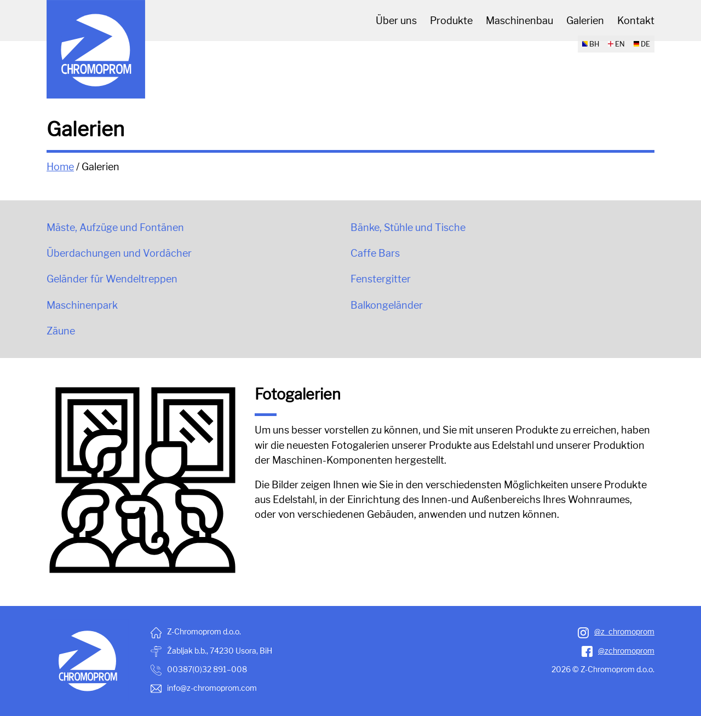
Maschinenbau (519, 20)
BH (590, 44)
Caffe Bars (375, 253)
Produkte (451, 20)
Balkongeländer (386, 305)
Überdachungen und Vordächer (119, 253)
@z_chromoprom (616, 631)
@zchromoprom (618, 650)
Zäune (61, 331)
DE (642, 44)
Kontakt (635, 20)
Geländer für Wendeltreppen (112, 279)
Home (60, 166)
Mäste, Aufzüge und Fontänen (115, 227)
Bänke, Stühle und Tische (408, 227)
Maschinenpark (82, 305)
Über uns (396, 20)
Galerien (585, 20)
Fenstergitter (380, 279)
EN (616, 44)
